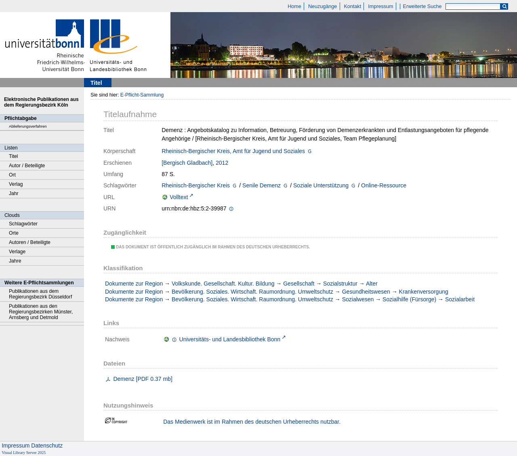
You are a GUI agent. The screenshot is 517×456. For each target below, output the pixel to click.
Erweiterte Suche (422, 6)
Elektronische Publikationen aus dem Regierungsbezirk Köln (41, 102)
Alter (372, 283)
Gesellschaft (298, 283)
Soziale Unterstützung (321, 185)
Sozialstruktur (340, 283)
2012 (222, 163)
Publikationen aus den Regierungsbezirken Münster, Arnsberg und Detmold (41, 311)
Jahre (15, 261)
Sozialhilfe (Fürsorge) (409, 299)
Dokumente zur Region (134, 283)
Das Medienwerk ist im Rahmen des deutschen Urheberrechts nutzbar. (251, 421)
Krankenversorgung (423, 291)
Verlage (17, 251)
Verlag (16, 184)
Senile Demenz (261, 185)
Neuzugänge (322, 6)
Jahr (14, 193)
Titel (13, 156)
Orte (14, 233)
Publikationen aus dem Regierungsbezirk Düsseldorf (40, 294)
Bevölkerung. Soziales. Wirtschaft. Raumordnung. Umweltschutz (252, 291)
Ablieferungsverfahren (28, 126)
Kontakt (352, 6)
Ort (12, 175)
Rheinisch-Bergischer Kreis (196, 185)
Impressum (380, 6)
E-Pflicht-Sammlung (142, 95)
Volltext (179, 197)
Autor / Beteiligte (27, 165)
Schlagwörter (23, 224)
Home (294, 6)
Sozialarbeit (460, 299)
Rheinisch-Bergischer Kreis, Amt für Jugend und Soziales (233, 151)
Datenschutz (47, 445)
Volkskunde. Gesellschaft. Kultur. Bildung (223, 283)
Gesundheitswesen (366, 291)
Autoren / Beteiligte (29, 242)
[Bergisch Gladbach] (187, 163)
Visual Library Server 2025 (24, 452)
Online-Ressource (383, 185)
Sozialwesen (358, 299)
